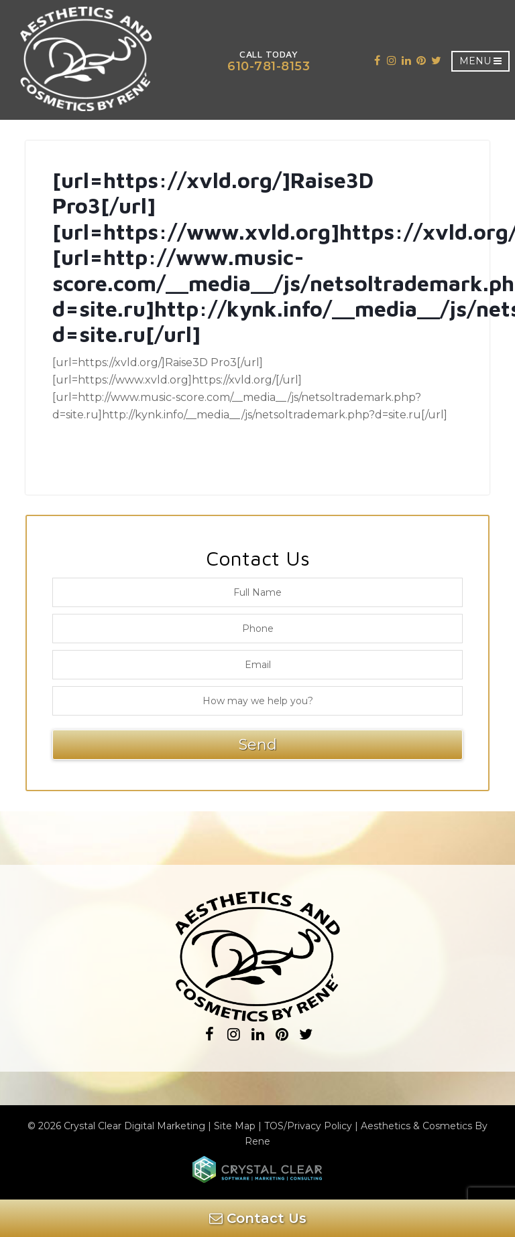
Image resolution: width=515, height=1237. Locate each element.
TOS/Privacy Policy (308, 1126)
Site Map (234, 1126)
